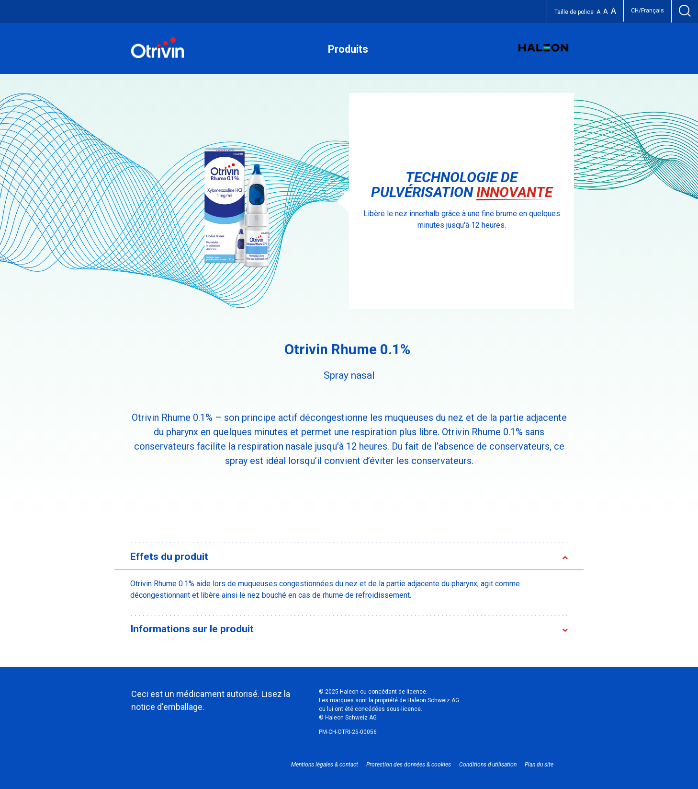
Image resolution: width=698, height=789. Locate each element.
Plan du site (539, 764)
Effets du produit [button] (169, 556)
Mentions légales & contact (324, 764)
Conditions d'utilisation (488, 764)
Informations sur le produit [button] (192, 629)
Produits (348, 49)
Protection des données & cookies (408, 764)
